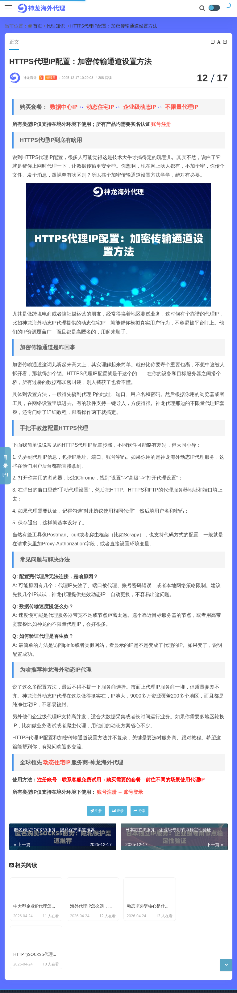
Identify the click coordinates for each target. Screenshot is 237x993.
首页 (37, 26)
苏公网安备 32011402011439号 (109, 983)
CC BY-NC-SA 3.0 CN (108, 974)
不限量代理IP (181, 107)
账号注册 (161, 124)
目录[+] (5, 465)
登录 (118, 811)
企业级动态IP (139, 107)
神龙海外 (40, 77)
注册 (96, 811)
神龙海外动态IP (117, 964)
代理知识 (55, 26)
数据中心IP (63, 107)
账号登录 (133, 792)
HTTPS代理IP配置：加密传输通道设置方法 (113, 26)
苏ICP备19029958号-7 (51, 983)
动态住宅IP (100, 107)
